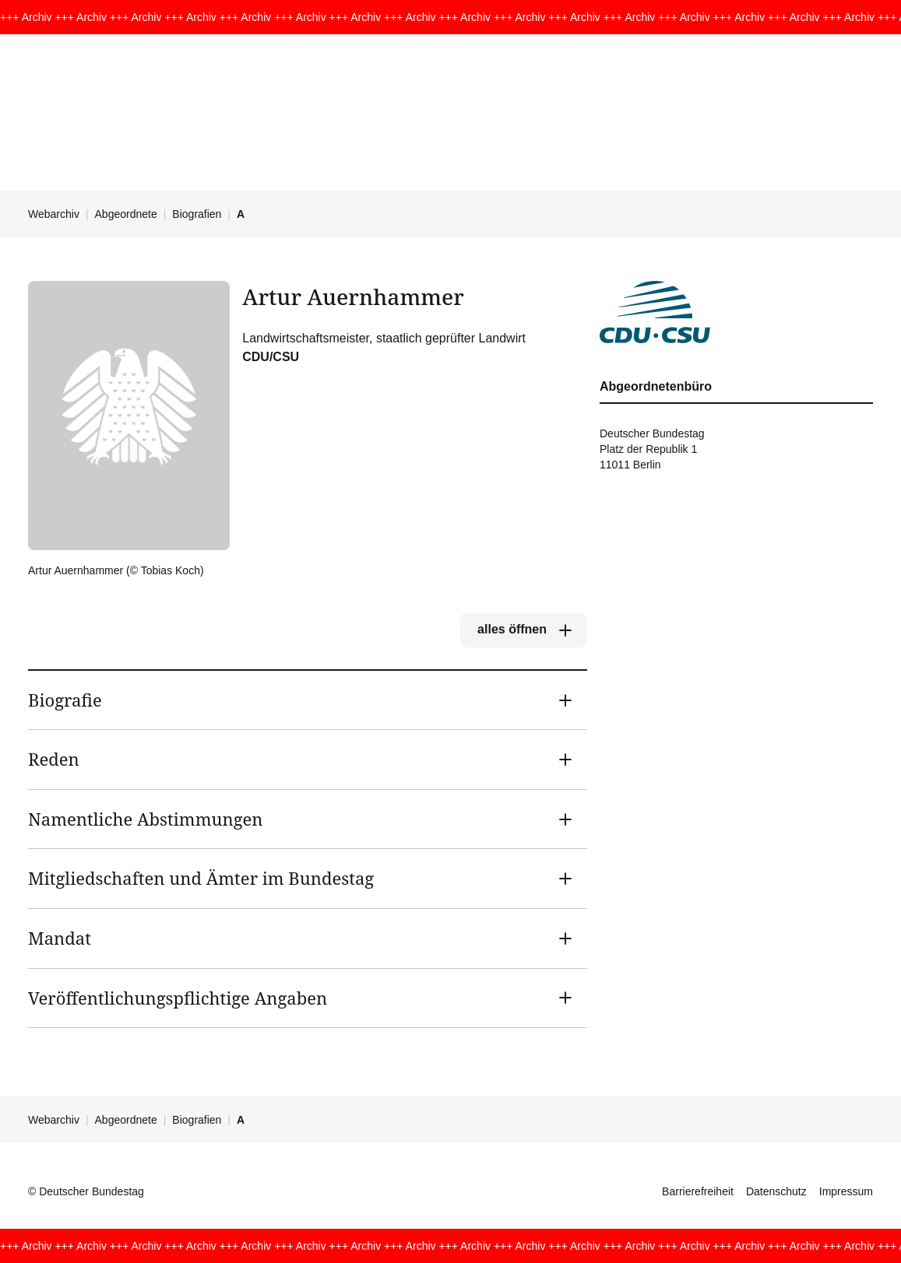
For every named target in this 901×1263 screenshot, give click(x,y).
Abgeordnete (126, 214)
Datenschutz (776, 1191)
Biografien (196, 214)
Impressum (846, 1191)
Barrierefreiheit (698, 1191)
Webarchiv (53, 214)
